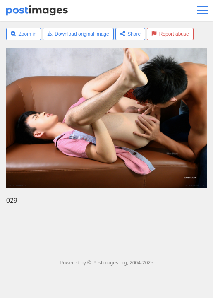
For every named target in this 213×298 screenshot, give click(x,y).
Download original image (78, 34)
